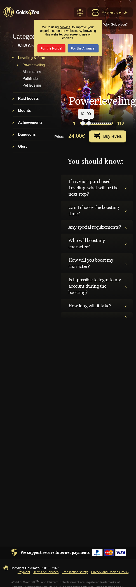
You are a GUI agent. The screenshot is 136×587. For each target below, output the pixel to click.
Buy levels (108, 136)
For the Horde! (51, 48)
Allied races (32, 72)
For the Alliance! (83, 48)
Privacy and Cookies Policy (110, 572)
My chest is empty (110, 12)
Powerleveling (34, 65)
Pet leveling (32, 85)
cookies (65, 27)
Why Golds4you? (115, 24)
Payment (24, 572)
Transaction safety (75, 572)
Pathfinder (31, 78)
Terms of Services (46, 572)
